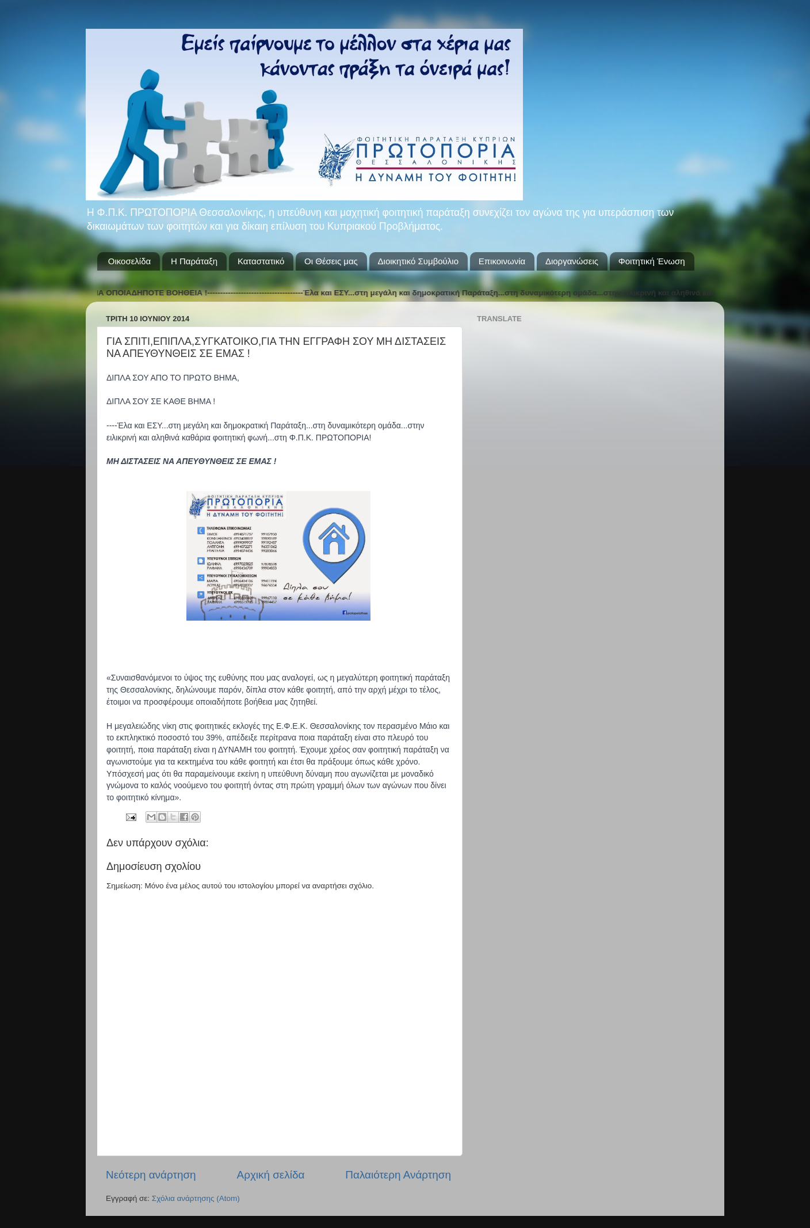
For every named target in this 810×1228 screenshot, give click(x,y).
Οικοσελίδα (129, 261)
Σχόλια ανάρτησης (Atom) (196, 1198)
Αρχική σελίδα (271, 1175)
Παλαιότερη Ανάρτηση (398, 1175)
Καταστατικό (261, 261)
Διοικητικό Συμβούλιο (418, 261)
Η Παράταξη (194, 261)
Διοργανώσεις (571, 261)
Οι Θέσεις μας (331, 261)
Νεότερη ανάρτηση (151, 1175)
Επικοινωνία (502, 261)
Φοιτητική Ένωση (651, 261)
